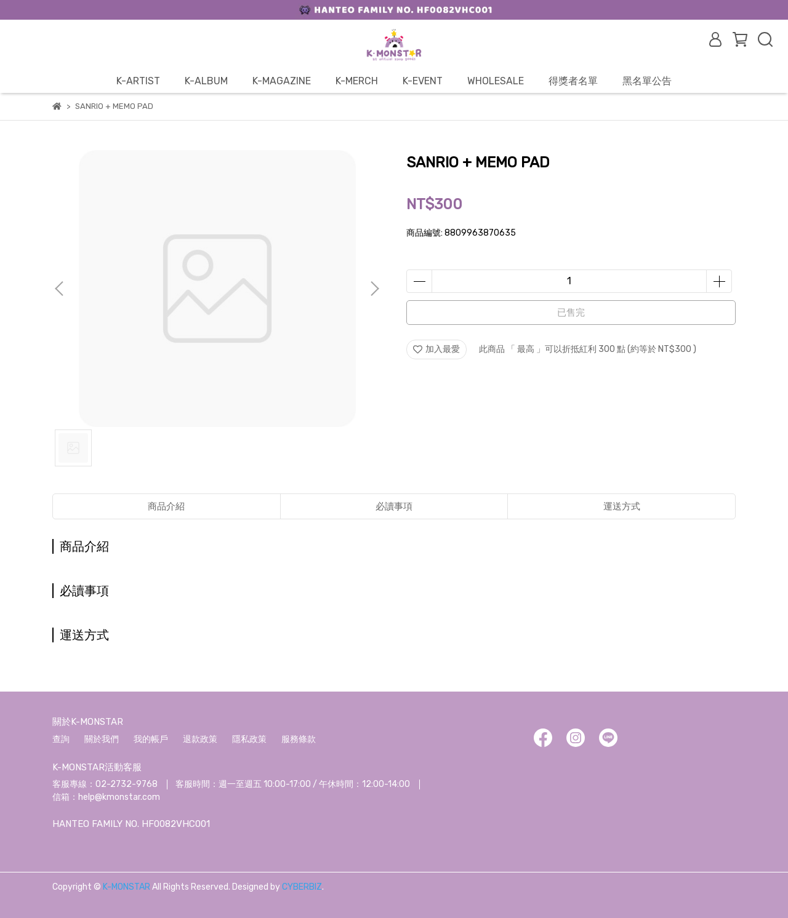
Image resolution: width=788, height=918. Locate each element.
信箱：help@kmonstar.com (106, 797)
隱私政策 (249, 739)
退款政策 (200, 739)
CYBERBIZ (302, 887)
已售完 (571, 312)
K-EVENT (423, 81)
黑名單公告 (647, 81)
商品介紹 (166, 506)
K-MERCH (357, 81)
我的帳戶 (151, 739)
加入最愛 (436, 349)
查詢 (61, 739)
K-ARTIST (138, 81)
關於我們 (101, 739)
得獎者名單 (573, 81)
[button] (374, 288)
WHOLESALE (495, 81)
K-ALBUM (206, 81)
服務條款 (298, 739)
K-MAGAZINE (281, 81)
